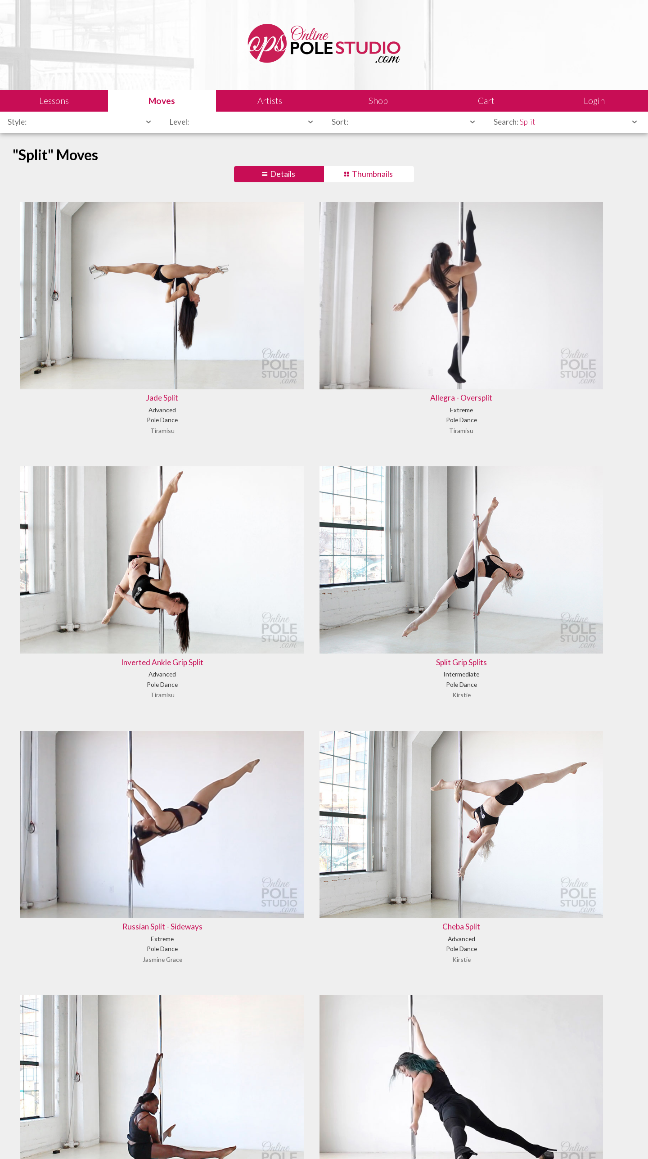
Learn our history (202, 1100)
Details (282, 174)
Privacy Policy (232, 1138)
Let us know (505, 1100)
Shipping (147, 1138)
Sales (119, 1138)
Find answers (352, 1100)
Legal (94, 1138)
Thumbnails (372, 174)
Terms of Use (186, 1138)
